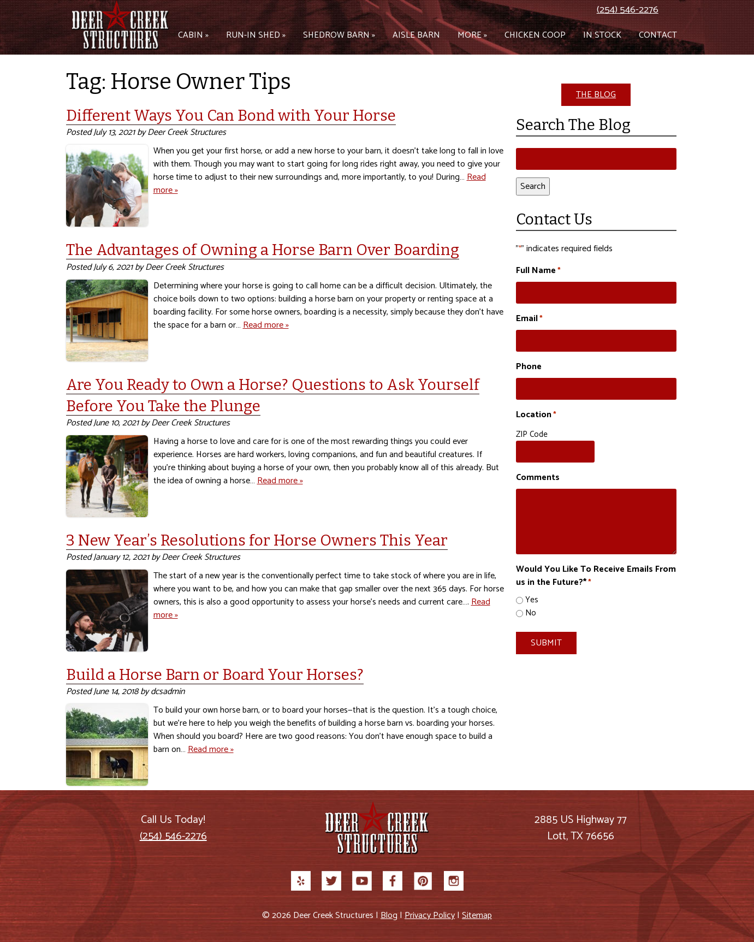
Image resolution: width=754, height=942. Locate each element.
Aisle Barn (416, 35)
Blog (389, 915)
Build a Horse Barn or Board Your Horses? (215, 675)
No (530, 613)
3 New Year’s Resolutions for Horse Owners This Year (257, 540)
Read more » (266, 325)
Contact (658, 35)
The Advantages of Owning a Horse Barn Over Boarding (262, 250)
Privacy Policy (430, 915)
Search (532, 186)
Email (529, 318)
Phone (529, 367)
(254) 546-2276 (627, 10)
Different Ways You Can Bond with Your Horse (231, 115)
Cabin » (193, 35)
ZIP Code (532, 434)
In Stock (602, 35)
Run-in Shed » (256, 35)
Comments (538, 477)
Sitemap (477, 915)
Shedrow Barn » (339, 35)
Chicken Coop (535, 35)
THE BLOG (596, 94)
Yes (531, 600)
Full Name (538, 270)
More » (472, 35)
